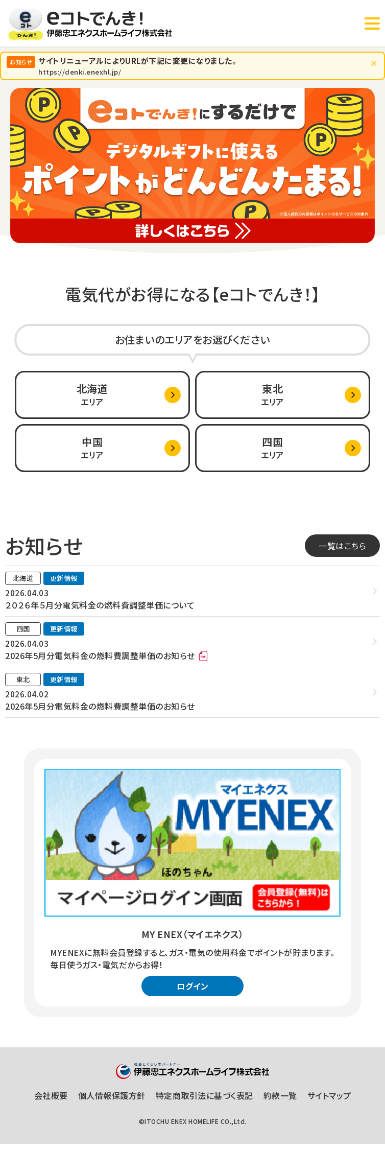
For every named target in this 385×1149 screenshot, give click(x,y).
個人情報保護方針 (112, 1100)
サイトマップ (329, 1100)
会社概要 (51, 1100)
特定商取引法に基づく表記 (204, 1100)
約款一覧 (280, 1100)
